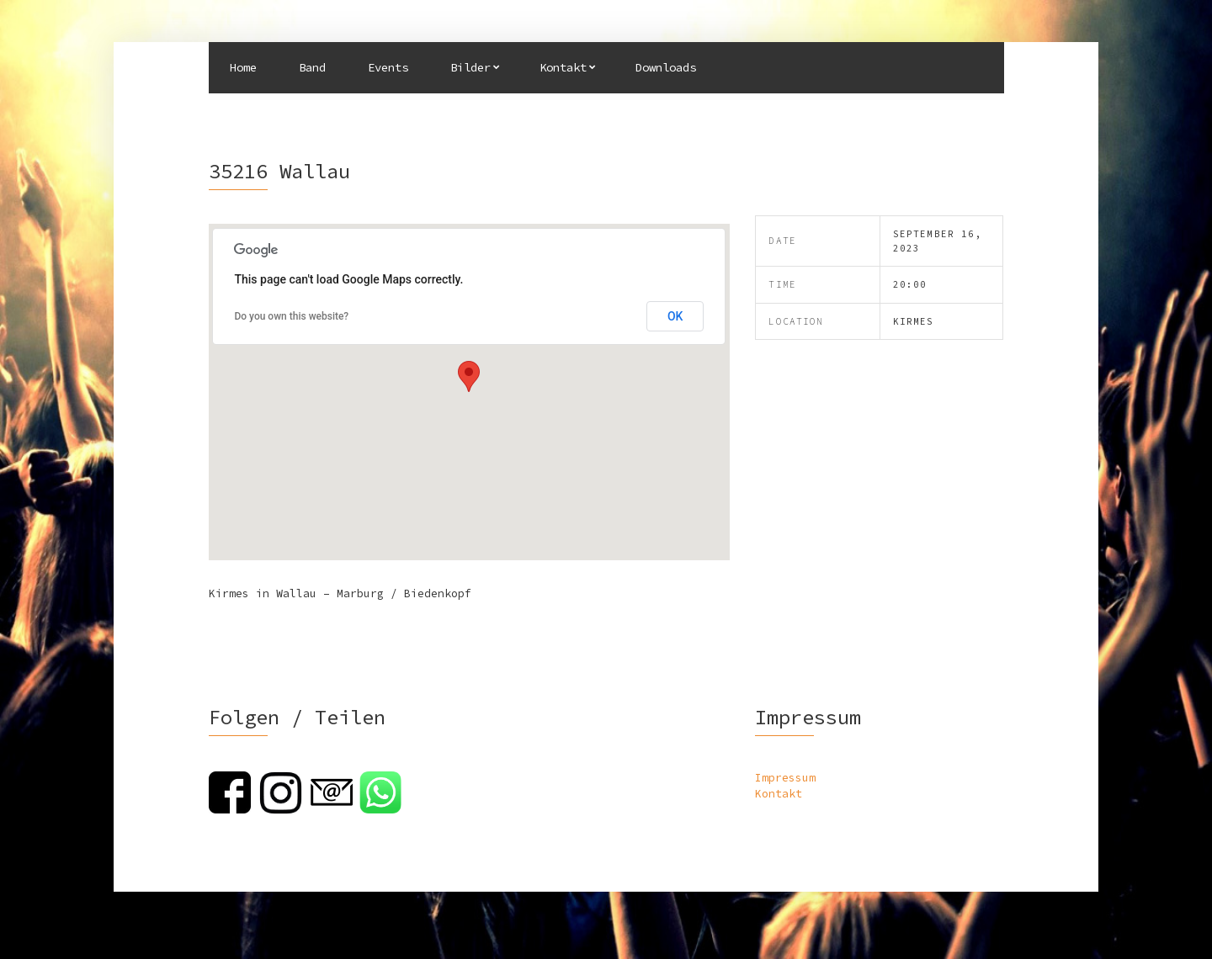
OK (675, 316)
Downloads (665, 67)
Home (243, 67)
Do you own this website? (291, 316)
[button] (469, 376)
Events (388, 67)
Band (312, 67)
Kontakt (563, 67)
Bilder (470, 67)
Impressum (785, 778)
